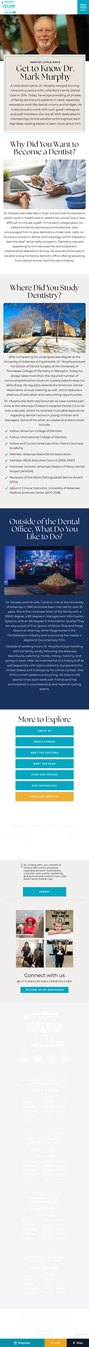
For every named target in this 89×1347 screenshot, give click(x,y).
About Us (44, 730)
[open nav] (83, 7)
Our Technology (44, 785)
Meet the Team (44, 763)
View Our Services (44, 796)
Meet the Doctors (44, 752)
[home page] (9, 7)
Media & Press (44, 741)
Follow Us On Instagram (44, 989)
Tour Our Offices (44, 774)
